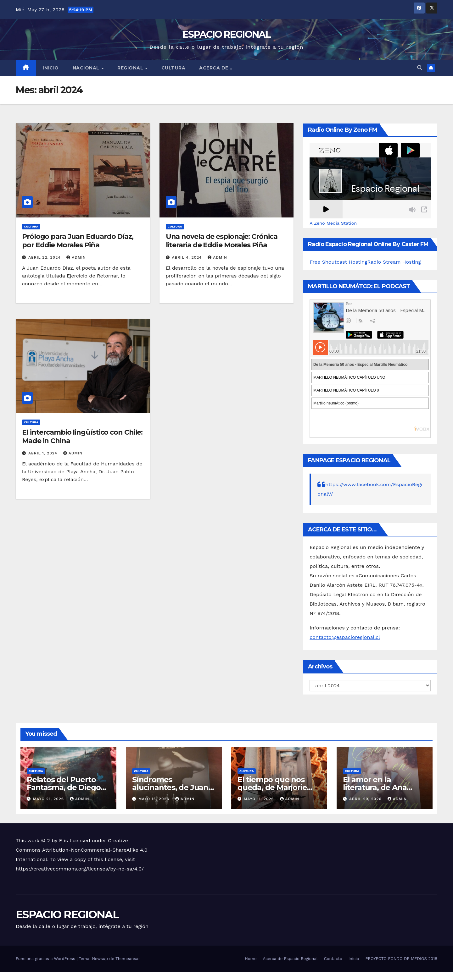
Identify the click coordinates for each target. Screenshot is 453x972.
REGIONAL (131, 68)
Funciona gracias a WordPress (46, 958)
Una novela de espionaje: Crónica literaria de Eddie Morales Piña (221, 240)
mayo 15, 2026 (154, 799)
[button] (419, 68)
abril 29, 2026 (366, 799)
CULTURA (173, 68)
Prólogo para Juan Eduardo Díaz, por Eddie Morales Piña (77, 240)
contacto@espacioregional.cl (345, 637)
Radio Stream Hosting (394, 262)
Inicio (51, 68)
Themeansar (127, 958)
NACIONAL (87, 68)
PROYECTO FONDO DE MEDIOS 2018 (401, 958)
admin (76, 257)
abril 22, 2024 (45, 257)
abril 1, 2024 (43, 453)
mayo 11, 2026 (260, 799)
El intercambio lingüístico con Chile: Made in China (82, 436)
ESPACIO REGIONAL (226, 34)
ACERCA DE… (215, 68)
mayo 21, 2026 (49, 799)
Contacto (333, 958)
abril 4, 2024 (188, 257)
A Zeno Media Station (333, 223)
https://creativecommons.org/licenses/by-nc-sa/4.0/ (80, 869)
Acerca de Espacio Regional (290, 958)
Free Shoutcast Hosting (338, 262)
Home (250, 958)
